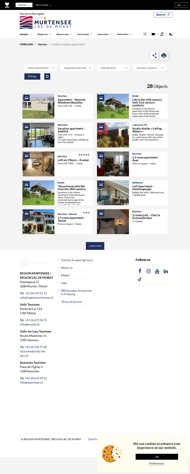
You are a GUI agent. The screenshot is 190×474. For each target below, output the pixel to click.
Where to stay (62, 35)
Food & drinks (83, 35)
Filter (32, 76)
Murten (42, 44)
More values (42, 4)
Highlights (24, 35)
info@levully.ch (30, 324)
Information (103, 35)
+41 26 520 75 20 (36, 347)
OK (157, 456)
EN (179, 5)
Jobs (64, 283)
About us (67, 267)
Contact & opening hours (77, 260)
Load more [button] (95, 245)
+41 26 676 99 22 (36, 378)
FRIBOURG (26, 44)
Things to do (42, 35)
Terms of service (71, 301)
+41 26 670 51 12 (36, 293)
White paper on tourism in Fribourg (76, 292)
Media (65, 275)
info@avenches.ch (31, 382)
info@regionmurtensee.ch (36, 297)
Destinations (122, 35)
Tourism (22, 4)
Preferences (156, 463)
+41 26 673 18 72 (36, 320)
